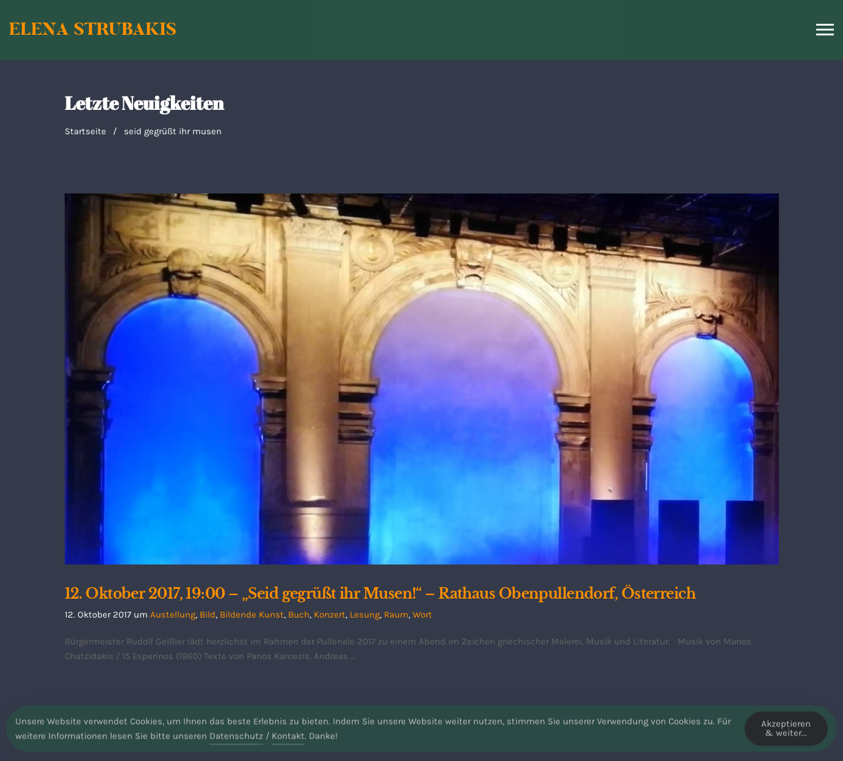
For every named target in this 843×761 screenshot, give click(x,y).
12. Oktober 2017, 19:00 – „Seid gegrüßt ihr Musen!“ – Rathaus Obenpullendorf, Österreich (380, 593)
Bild (207, 614)
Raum (396, 614)
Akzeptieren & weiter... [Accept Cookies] (786, 733)
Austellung (172, 614)
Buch (298, 614)
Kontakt (288, 740)
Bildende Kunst (252, 614)
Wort (422, 614)
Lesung (365, 614)
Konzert (330, 614)
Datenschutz (236, 740)
